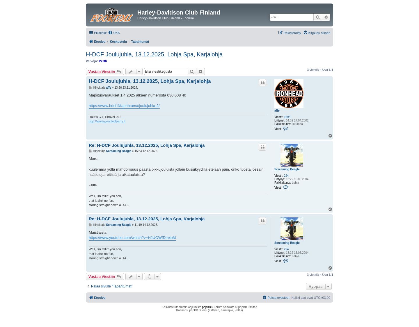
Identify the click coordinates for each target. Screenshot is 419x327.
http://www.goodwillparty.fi (107, 121)
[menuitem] (114, 32)
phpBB (206, 307)
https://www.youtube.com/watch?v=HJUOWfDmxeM (132, 237)
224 (286, 175)
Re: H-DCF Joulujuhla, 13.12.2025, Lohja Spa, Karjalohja (147, 145)
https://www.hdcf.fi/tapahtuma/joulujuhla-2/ (124, 105)
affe (277, 110)
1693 (287, 117)
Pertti (103, 61)
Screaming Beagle (287, 169)
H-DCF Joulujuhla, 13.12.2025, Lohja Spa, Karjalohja (154, 54)
